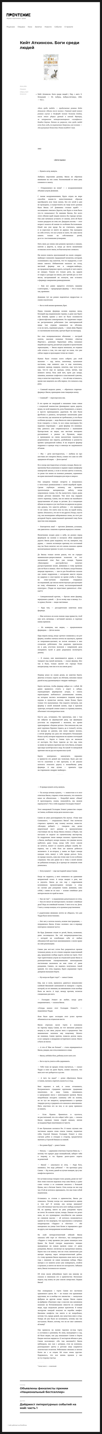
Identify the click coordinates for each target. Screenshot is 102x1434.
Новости (48, 27)
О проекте (68, 27)
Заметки (38, 27)
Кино (30, 27)
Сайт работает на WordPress (17, 1425)
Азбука (22, 92)
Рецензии (11, 27)
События (58, 27)
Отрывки (21, 27)
